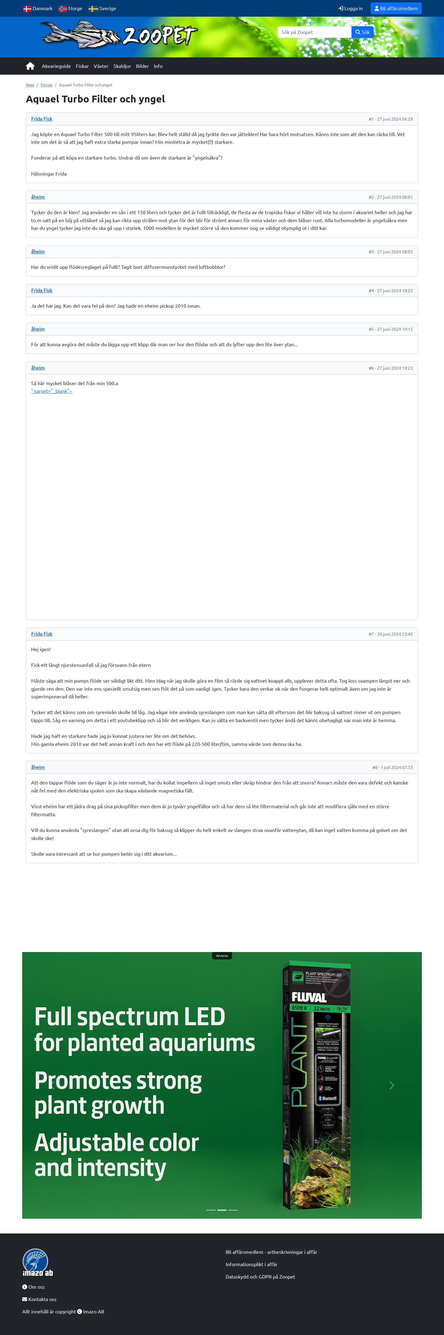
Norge (70, 9)
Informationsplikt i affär (252, 1264)
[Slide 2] (222, 1210)
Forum (46, 85)
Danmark (37, 9)
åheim (38, 197)
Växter (101, 66)
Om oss (33, 1287)
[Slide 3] (233, 1210)
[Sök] (315, 32)
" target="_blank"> (222, 498)
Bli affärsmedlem (396, 8)
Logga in (350, 8)
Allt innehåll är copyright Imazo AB (63, 1311)
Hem (30, 85)
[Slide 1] (211, 1210)
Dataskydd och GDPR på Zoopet (260, 1276)
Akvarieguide (56, 66)
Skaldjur (122, 66)
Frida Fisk (41, 119)
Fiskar (82, 66)
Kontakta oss (39, 1299)
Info (158, 66)
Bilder (142, 66)
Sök (363, 32)
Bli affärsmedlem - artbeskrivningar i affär (271, 1252)
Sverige (102, 9)
